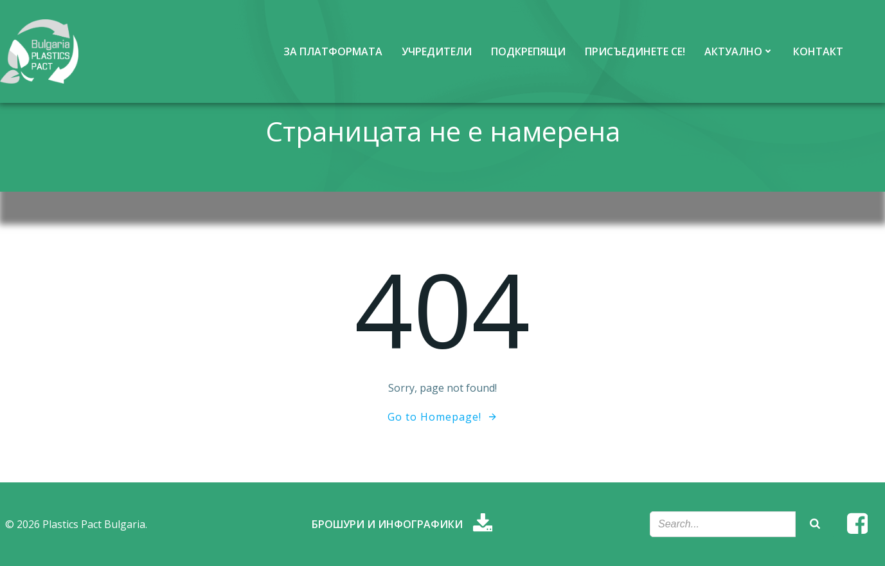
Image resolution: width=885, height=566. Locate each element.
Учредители (437, 51)
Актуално (739, 51)
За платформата (332, 51)
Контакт (818, 51)
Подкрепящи (528, 51)
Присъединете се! (635, 51)
